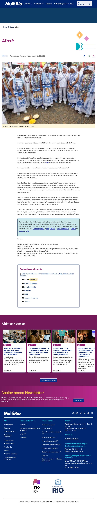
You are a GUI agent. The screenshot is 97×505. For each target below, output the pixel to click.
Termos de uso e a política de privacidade (52, 460)
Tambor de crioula (31, 298)
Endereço (68, 421)
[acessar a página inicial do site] (13, 4)
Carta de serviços (49, 425)
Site (5, 421)
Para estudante (9, 444)
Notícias (49, 4)
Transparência (47, 421)
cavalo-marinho (23, 231)
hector (23, 434)
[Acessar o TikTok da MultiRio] (81, 413)
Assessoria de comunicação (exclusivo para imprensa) (76, 445)
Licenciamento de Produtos (10, 458)
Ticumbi (27, 301)
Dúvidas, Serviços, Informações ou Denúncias (78, 457)
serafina (52, 229)
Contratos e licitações (50, 448)
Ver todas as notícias (48, 380)
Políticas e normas (49, 437)
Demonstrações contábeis (51, 445)
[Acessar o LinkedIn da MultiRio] (92, 413)
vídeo (47, 163)
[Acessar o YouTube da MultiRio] (73, 413)
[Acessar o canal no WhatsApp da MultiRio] (88, 413)
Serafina (27, 291)
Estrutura (7, 428)
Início (5, 27)
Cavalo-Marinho (30, 287)
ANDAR (23, 425)
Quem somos (8, 425)
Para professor (9, 440)
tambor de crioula (63, 229)
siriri (47, 229)
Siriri (26, 294)
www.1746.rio (74, 467)
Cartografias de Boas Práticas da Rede (30, 429)
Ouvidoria (69, 435)
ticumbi (73, 229)
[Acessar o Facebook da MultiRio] (85, 413)
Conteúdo (39, 4)
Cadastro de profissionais (51, 452)
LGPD (45, 455)
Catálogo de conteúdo (8, 436)
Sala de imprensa (9, 431)
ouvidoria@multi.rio (71, 439)
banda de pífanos (38, 229)
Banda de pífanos (30, 283)
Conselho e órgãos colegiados (52, 432)
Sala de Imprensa (60, 4)
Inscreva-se (78, 400)
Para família (8, 447)
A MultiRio (27, 4)
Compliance (47, 428)
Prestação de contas (50, 441)
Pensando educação (10, 454)
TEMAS (23, 437)
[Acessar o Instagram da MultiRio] (77, 413)
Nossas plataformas (27, 421)
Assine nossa (22, 393)
